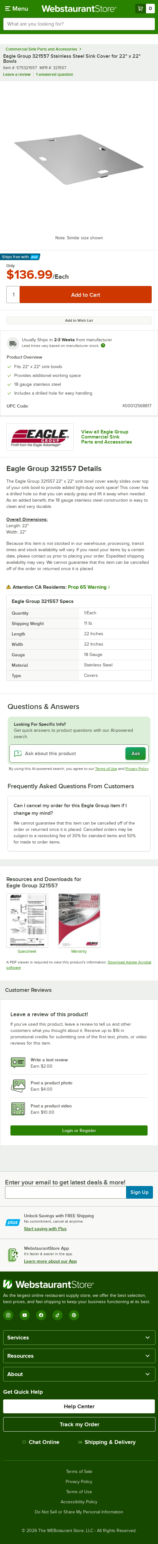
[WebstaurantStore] (79, 1284)
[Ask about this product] (79, 753)
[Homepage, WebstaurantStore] (79, 8)
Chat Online (40, 1442)
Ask (135, 753)
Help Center (79, 1406)
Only (10, 266)
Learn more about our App (50, 1261)
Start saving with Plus (45, 1228)
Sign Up (140, 1192)
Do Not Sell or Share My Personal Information (79, 1512)
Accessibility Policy (79, 1502)
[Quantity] (13, 294)
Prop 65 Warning (87, 587)
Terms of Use (106, 768)
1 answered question (54, 74)
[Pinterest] (74, 1315)
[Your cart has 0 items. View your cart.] (145, 8)
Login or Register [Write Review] (79, 1130)
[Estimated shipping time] (103, 345)
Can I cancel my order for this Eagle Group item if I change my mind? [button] (70, 809)
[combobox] (79, 24)
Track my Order (79, 1424)
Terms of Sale (79, 1471)
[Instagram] (8, 1315)
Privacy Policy (137, 768)
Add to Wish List (79, 320)
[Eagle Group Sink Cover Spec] (26, 923)
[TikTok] (57, 1315)
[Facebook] (41, 1315)
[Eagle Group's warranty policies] (79, 923)
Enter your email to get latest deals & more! (65, 1182)
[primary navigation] (16, 8)
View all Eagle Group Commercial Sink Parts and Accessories (106, 437)
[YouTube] (25, 1315)
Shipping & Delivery (107, 1442)
